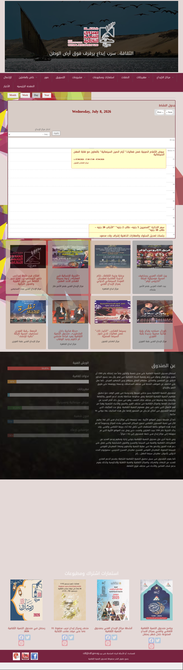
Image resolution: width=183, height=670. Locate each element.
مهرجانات (143, 77)
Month (12, 95)
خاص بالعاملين (28, 77)
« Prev (160, 112)
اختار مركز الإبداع (42, 129)
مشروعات (78, 77)
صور (46, 77)
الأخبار (7, 86)
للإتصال (8, 77)
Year (46, 95)
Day (37, 95)
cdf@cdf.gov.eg (91, 653)
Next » (169, 112)
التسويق (60, 77)
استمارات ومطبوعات (103, 77)
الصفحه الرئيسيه (25, 86)
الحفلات (125, 77)
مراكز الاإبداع (165, 77)
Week (25, 95)
